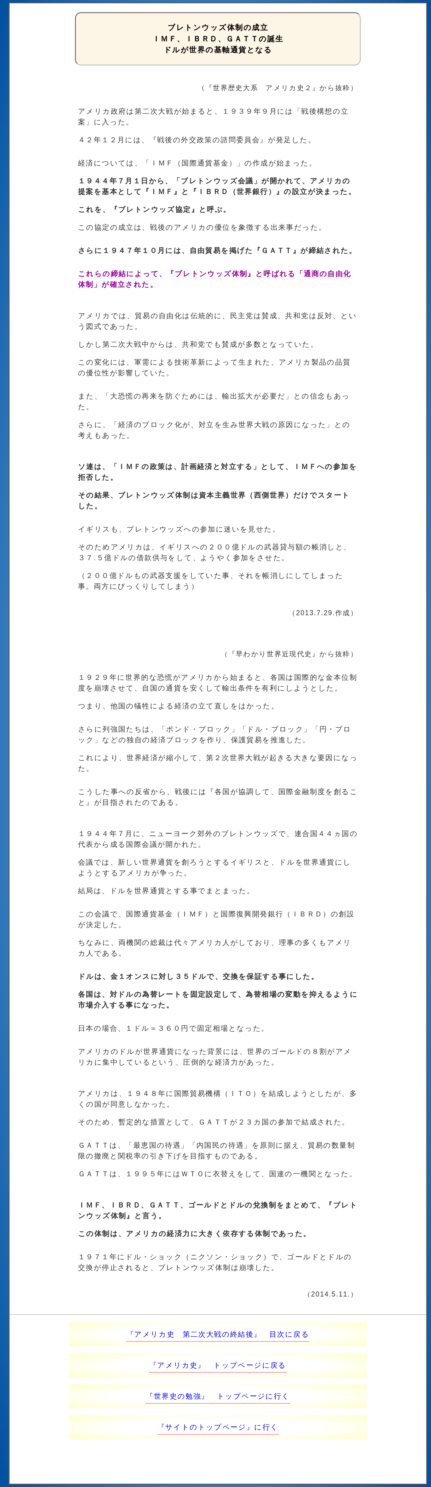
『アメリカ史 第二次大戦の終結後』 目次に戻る (218, 1334)
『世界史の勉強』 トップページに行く (218, 1396)
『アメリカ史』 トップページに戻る (217, 1365)
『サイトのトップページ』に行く (218, 1427)
